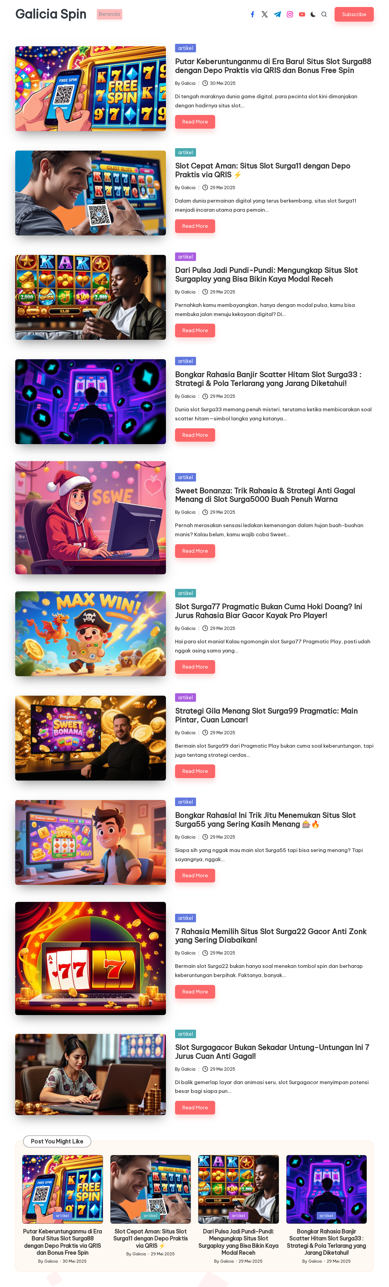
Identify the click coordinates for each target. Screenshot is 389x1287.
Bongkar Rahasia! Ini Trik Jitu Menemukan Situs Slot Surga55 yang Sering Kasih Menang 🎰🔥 (265, 820)
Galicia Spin (50, 14)
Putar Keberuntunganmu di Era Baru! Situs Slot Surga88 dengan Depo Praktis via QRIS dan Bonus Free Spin (273, 66)
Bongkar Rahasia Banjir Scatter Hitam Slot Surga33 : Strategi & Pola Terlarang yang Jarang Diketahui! (268, 379)
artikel (185, 48)
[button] (354, 14)
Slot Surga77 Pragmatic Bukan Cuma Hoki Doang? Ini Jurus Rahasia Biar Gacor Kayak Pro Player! (268, 611)
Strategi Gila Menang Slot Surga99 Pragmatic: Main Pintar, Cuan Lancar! (266, 715)
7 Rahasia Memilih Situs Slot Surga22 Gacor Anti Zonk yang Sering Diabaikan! (271, 936)
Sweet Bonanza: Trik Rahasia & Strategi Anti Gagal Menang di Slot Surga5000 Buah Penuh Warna (265, 495)
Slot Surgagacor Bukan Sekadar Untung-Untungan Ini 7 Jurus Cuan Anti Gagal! (272, 1052)
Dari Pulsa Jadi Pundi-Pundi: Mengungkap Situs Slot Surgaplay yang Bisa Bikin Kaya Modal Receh (266, 274)
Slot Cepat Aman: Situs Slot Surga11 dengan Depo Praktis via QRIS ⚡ (262, 170)
